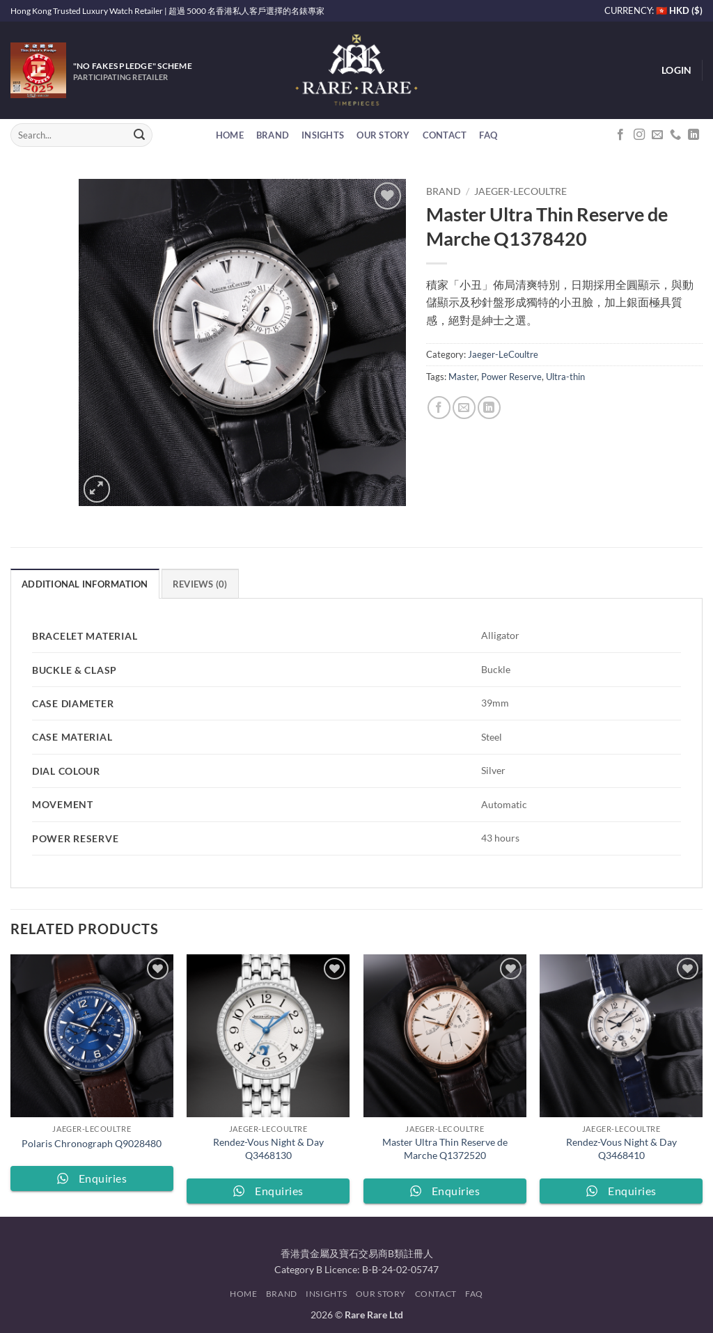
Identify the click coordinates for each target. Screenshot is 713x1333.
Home (230, 135)
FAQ (488, 135)
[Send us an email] (657, 135)
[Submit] (139, 135)
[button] (676, 70)
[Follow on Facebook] (620, 135)
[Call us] (675, 135)
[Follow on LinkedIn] (693, 135)
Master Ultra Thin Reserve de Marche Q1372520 (445, 1148)
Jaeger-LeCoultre (520, 191)
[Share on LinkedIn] (489, 407)
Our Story (382, 135)
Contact (445, 135)
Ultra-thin (565, 376)
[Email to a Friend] (464, 407)
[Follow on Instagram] (639, 135)
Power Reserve (511, 376)
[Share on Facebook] (439, 407)
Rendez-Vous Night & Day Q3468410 (621, 1148)
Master (462, 376)
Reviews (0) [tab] (200, 584)
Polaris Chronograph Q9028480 (92, 1143)
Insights (322, 135)
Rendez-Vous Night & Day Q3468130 (268, 1148)
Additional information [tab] (85, 584)
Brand (272, 135)
